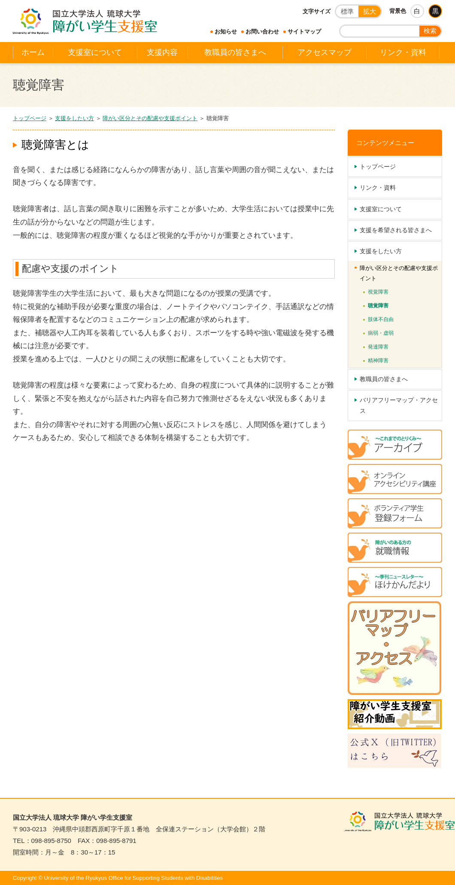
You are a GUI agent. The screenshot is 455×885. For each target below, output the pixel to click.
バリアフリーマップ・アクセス (399, 405)
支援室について (95, 52)
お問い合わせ (262, 31)
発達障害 (378, 347)
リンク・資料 (403, 52)
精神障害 (378, 361)
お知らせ (226, 31)
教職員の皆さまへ (235, 52)
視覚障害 (378, 292)
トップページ (29, 118)
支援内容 (162, 52)
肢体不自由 (381, 319)
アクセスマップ (324, 52)
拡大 (369, 11)
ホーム (33, 52)
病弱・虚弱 (381, 333)
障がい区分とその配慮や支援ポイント (150, 118)
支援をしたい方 (74, 118)
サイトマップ (304, 31)
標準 (347, 11)
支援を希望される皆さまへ (396, 230)
